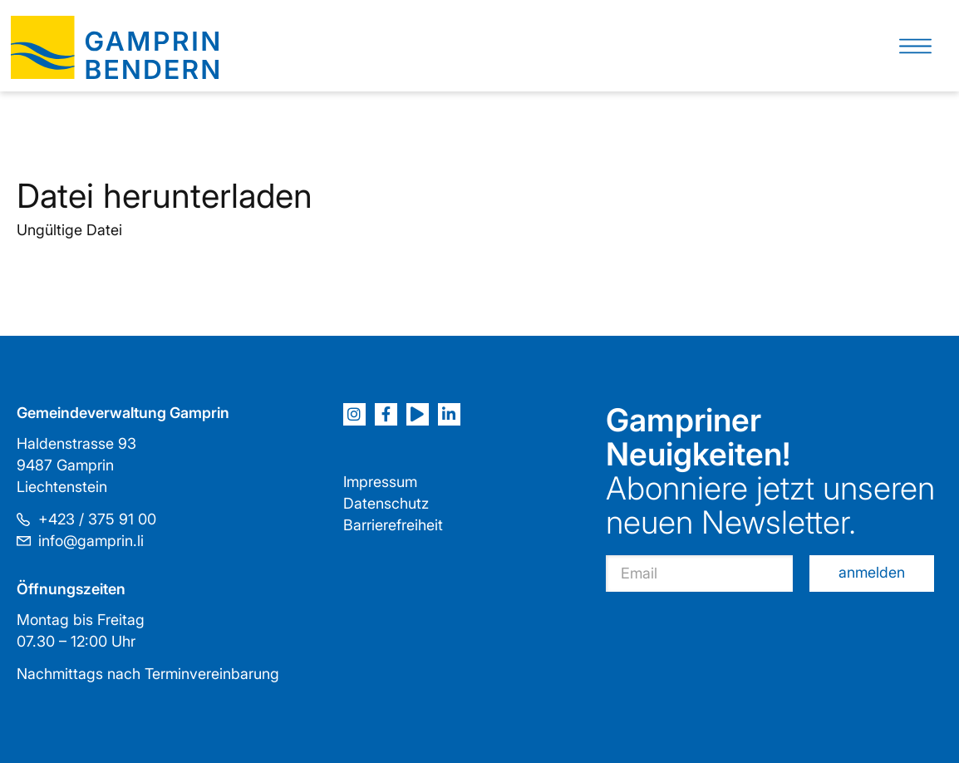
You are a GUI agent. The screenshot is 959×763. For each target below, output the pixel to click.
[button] (915, 46)
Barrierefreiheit (393, 525)
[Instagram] (354, 414)
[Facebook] (386, 414)
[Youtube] (417, 414)
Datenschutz (386, 503)
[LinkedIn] (449, 414)
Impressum (380, 481)
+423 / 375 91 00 (97, 519)
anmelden (872, 572)
